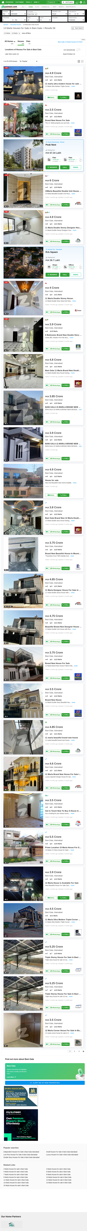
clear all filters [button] (26, 33)
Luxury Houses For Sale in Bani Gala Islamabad (62, 1155)
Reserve (52, 167)
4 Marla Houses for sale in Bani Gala (58, 1169)
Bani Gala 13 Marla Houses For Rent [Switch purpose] (70, 42)
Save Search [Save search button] (77, 28)
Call (63, 97)
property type (56, 11)
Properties (9, 2)
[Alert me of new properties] (45, 1083)
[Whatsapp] (55, 134)
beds (29, 17)
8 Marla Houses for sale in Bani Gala (58, 1174)
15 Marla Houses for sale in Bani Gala (16, 1185)
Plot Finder (20, 2)
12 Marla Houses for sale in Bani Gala (58, 1180)
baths (41, 17)
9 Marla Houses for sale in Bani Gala (16, 1177)
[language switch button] (77, 2)
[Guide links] (45, 1071)
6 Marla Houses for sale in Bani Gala (58, 1172)
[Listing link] (43, 83)
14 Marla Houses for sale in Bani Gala (58, 1183)
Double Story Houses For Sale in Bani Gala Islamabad (21, 1157)
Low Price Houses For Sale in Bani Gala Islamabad (20, 1155)
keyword (55, 17)
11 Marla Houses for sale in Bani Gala (16, 1180)
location (30, 11)
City (12, 11)
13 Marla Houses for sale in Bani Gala (16, 1183)
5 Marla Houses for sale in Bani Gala (16, 1172)
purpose (5, 11)
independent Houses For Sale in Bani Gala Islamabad (21, 1152)
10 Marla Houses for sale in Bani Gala (58, 1177)
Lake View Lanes (12, 54)
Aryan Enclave (69, 54)
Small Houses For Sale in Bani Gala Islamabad (61, 1152)
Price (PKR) (6, 17)
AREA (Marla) (72, 11)
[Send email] (51, 97)
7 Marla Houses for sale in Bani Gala (16, 1174)
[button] (6, 13)
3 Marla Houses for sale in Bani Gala (16, 1169)
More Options (72, 17)
